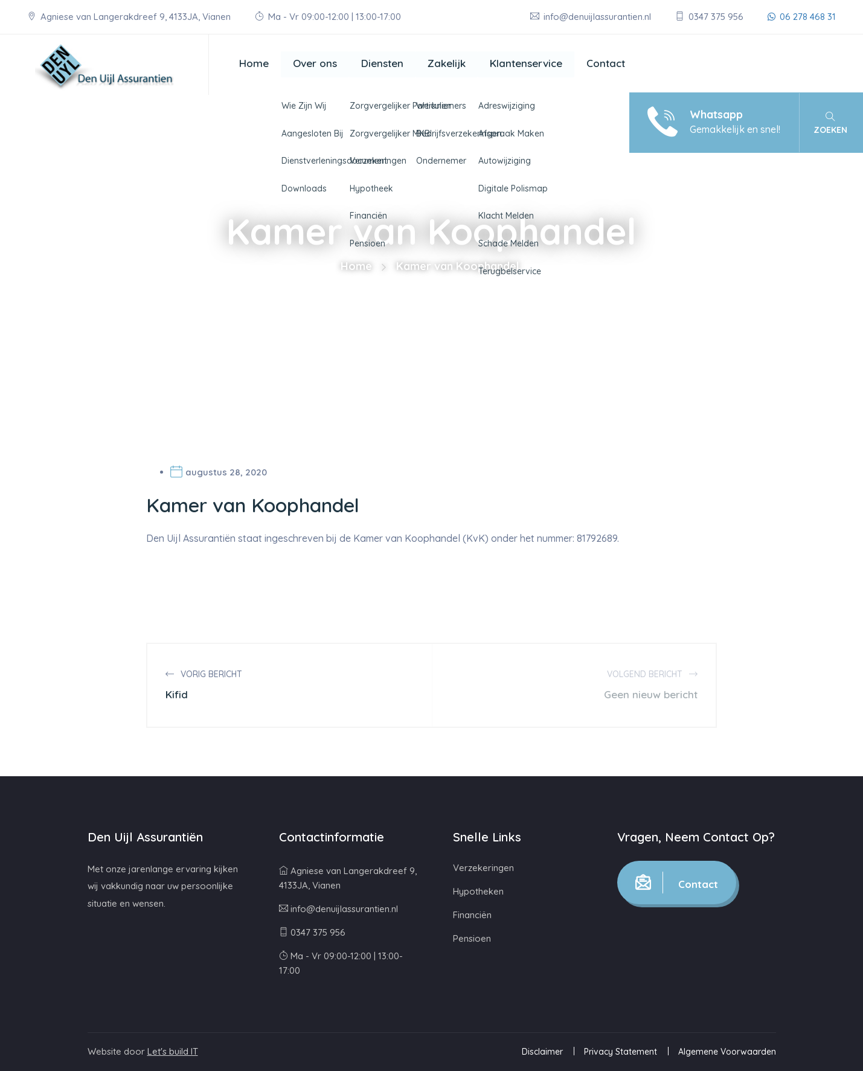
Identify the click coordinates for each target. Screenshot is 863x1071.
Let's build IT (172, 1051)
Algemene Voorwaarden (727, 1051)
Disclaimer (542, 1051)
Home (254, 63)
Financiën (472, 915)
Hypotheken (478, 891)
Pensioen (472, 938)
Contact (605, 63)
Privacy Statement (620, 1051)
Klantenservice (526, 63)
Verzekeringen (483, 867)
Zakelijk (447, 63)
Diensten (382, 63)
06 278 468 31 (802, 16)
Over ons (315, 63)
